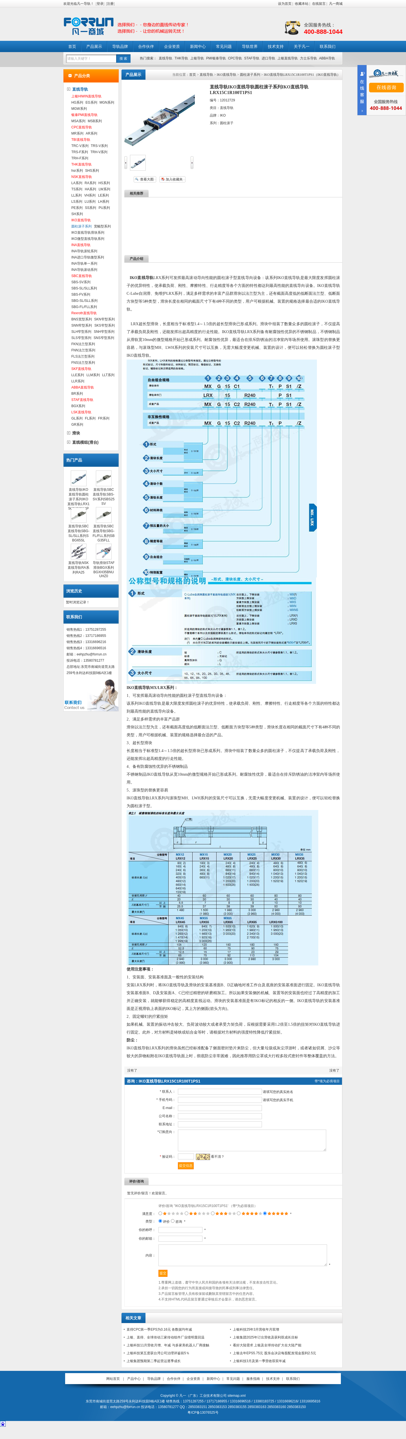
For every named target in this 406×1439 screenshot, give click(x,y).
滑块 (76, 433)
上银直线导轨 (287, 58)
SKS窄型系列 (104, 325)
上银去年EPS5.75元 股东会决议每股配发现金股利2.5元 (274, 1365)
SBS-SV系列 (81, 282)
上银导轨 (197, 58)
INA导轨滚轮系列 (84, 251)
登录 (100, 4)
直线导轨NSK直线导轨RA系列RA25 (78, 567)
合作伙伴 (146, 46)
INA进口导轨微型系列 (87, 257)
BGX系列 (78, 406)
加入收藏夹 (174, 179)
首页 (72, 46)
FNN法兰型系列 (83, 350)
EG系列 (91, 102)
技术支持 (276, 46)
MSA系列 (78, 121)
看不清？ (214, 1161)
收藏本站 (301, 4)
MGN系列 (107, 102)
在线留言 (319, 4)
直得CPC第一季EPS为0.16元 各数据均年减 (159, 1341)
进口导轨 (268, 58)
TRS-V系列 (99, 146)
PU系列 (104, 208)
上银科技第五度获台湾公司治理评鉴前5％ (158, 1365)
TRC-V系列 (80, 146)
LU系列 (90, 202)
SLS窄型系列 (81, 338)
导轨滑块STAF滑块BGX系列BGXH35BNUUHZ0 (104, 569)
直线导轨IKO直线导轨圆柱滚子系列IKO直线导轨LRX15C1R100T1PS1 (78, 501)
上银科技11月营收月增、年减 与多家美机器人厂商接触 (168, 1357)
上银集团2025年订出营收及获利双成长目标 (265, 1349)
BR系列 (77, 394)
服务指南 (253, 1390)
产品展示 (94, 46)
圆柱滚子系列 (250, 75)
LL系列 (76, 195)
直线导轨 (165, 58)
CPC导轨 (235, 58)
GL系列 (77, 418)
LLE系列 (77, 375)
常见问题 (224, 46)
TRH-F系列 (79, 158)
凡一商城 (336, 4)
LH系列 (103, 202)
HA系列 (90, 189)
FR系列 (103, 418)
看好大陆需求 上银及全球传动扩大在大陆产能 (267, 1357)
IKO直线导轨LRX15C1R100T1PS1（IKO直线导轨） (302, 75)
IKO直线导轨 (226, 75)
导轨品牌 (120, 46)
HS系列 (104, 183)
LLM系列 (93, 375)
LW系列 (104, 189)
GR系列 (77, 425)
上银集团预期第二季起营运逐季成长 (154, 1373)
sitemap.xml (237, 1407)
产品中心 (134, 1390)
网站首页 (113, 1390)
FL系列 (90, 418)
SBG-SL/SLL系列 (84, 301)
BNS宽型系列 (81, 319)
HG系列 (77, 102)
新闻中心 (198, 46)
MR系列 (77, 133)
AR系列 (91, 133)
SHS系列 (92, 171)
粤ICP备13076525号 (202, 1424)
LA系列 (76, 183)
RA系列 (90, 183)
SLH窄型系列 (81, 332)
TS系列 (76, 189)
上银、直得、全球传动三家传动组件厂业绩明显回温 (165, 1349)
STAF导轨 (251, 58)
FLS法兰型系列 (82, 356)
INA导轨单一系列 (84, 264)
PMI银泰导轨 (216, 58)
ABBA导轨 (327, 58)
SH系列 (77, 214)
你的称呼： (140, 1234)
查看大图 (147, 179)
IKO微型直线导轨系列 (87, 239)
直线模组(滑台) (85, 442)
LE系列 (103, 195)
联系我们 (328, 46)
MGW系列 (79, 109)
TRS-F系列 (79, 152)
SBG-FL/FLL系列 (84, 307)
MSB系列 (95, 121)
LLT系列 (108, 375)
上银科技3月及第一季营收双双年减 (259, 1373)
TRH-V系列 (99, 152)
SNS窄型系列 (104, 338)
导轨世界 (250, 46)
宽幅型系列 (102, 226)
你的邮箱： (140, 1243)
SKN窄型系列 (104, 319)
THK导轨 (181, 58)
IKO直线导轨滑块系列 (87, 233)
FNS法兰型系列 (83, 363)
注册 (110, 4)
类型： (143, 1226)
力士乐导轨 (308, 58)
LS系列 (76, 202)
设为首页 (285, 4)
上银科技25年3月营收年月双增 (256, 1341)
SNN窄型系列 (81, 325)
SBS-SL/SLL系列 (84, 288)
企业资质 (172, 46)
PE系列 (77, 208)
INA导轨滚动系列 (84, 270)
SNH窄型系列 (104, 332)
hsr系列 (77, 171)
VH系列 (90, 195)
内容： (143, 1263)
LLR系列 (77, 381)
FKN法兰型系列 (83, 344)
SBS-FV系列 (80, 294)
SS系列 (90, 208)
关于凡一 (302, 46)
